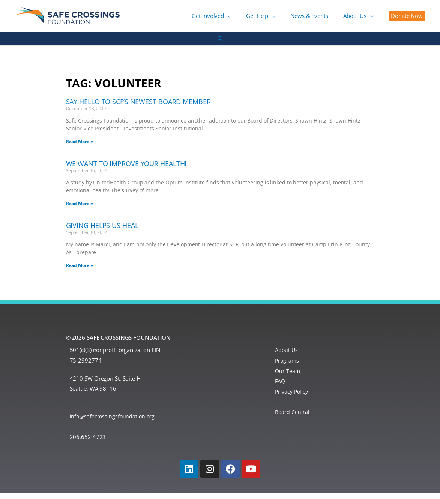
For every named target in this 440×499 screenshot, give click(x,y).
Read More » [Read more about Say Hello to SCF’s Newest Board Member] (79, 147)
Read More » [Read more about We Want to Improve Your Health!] (79, 209)
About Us (286, 355)
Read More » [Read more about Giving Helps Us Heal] (79, 271)
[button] (253, 19)
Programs (287, 366)
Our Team (287, 376)
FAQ (280, 387)
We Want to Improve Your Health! (126, 169)
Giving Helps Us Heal (102, 230)
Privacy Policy (292, 397)
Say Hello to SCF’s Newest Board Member (138, 107)
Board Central (292, 417)
